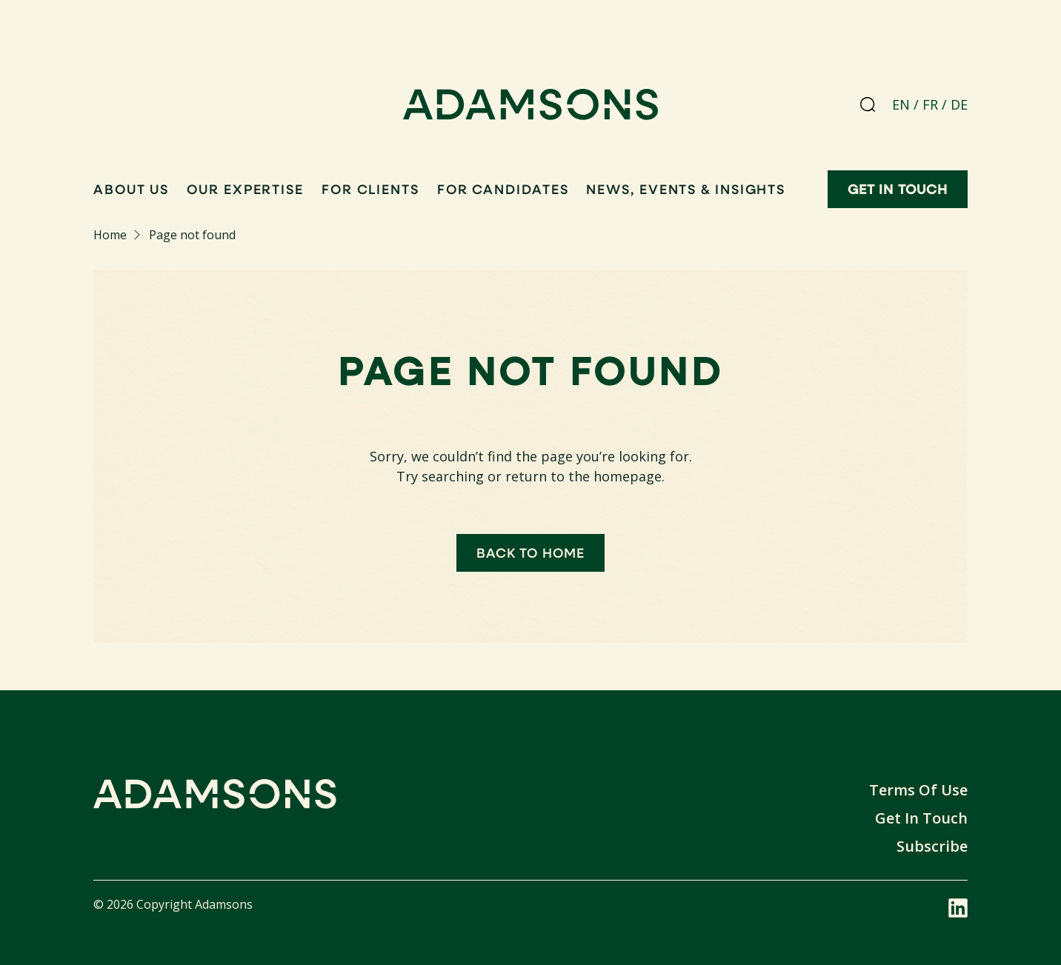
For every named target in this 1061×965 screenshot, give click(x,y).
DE (959, 104)
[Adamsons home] (531, 107)
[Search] (867, 104)
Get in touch (898, 189)
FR (930, 104)
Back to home (530, 552)
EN (901, 104)
